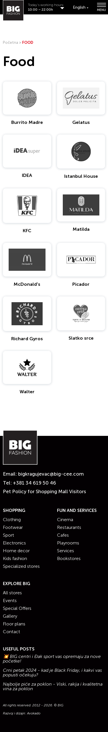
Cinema (65, 519)
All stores (12, 592)
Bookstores (69, 558)
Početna (10, 42)
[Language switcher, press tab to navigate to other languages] (80, 7)
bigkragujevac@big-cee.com (51, 474)
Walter (27, 391)
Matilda (81, 229)
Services (65, 550)
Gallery (10, 616)
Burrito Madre (27, 122)
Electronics (14, 543)
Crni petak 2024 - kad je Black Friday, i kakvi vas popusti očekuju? (52, 672)
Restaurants (69, 527)
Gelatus (81, 122)
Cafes (63, 535)
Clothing (12, 519)
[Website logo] (13, 10)
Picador (81, 284)
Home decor (16, 550)
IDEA (27, 175)
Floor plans (14, 624)
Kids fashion (15, 558)
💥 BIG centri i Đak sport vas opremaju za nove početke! (52, 658)
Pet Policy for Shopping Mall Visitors (44, 491)
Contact (11, 631)
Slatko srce (81, 338)
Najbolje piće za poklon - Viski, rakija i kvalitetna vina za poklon (53, 686)
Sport (8, 535)
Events (10, 600)
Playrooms (68, 543)
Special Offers (17, 608)
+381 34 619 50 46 (34, 483)
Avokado (33, 713)
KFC (27, 230)
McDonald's (27, 284)
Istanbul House (81, 176)
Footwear (13, 527)
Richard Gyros (27, 338)
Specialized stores (21, 566)
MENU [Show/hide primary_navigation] (101, 7)
